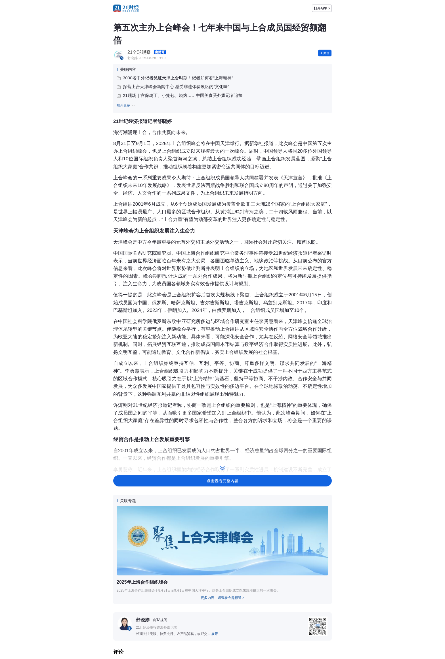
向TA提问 (160, 620)
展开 (214, 634)
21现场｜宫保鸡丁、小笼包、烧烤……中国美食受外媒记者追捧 (180, 95)
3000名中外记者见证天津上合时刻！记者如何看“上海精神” (175, 77)
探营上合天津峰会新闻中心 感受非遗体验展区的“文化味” (173, 86)
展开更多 (127, 105)
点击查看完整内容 (222, 481)
